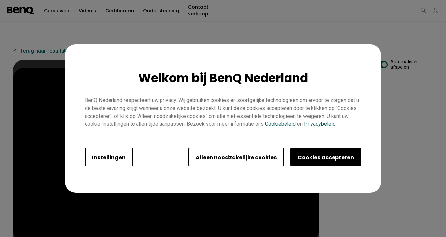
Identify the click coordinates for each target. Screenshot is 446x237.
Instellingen (109, 157)
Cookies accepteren (326, 157)
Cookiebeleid (280, 124)
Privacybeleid (319, 124)
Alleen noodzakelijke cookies (236, 157)
